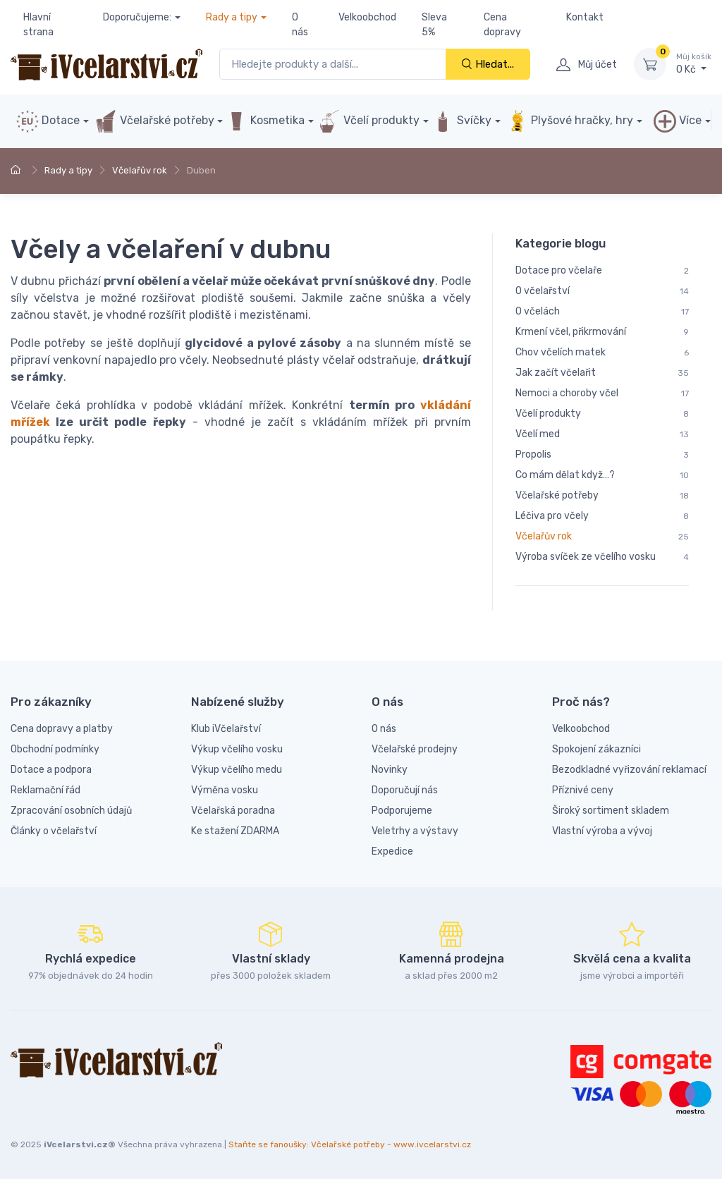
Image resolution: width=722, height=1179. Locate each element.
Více (678, 121)
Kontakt (585, 17)
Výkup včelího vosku (237, 749)
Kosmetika (265, 121)
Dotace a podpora (51, 770)
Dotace (48, 121)
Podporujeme (402, 811)
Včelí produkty (369, 121)
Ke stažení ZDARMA (235, 831)
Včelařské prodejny (415, 749)
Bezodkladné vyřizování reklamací (629, 770)
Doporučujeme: (137, 17)
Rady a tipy (231, 17)
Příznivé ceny (582, 790)
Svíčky (461, 121)
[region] (602, 421)
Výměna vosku (224, 790)
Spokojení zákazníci (596, 749)
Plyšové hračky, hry (569, 121)
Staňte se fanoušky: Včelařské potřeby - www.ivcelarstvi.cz (349, 1144)
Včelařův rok (139, 170)
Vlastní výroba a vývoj (602, 831)
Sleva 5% (434, 24)
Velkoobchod (367, 17)
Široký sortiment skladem (610, 811)
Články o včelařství (54, 831)
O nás (300, 24)
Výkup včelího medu (236, 770)
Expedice (392, 851)
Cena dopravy (502, 24)
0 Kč (693, 63)
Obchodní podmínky (55, 749)
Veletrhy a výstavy (415, 831)
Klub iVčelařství (226, 729)
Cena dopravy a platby (62, 729)
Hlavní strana (38, 24)
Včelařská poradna (233, 811)
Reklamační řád (45, 790)
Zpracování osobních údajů (71, 811)
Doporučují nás (405, 790)
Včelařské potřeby (154, 121)
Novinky (390, 770)
